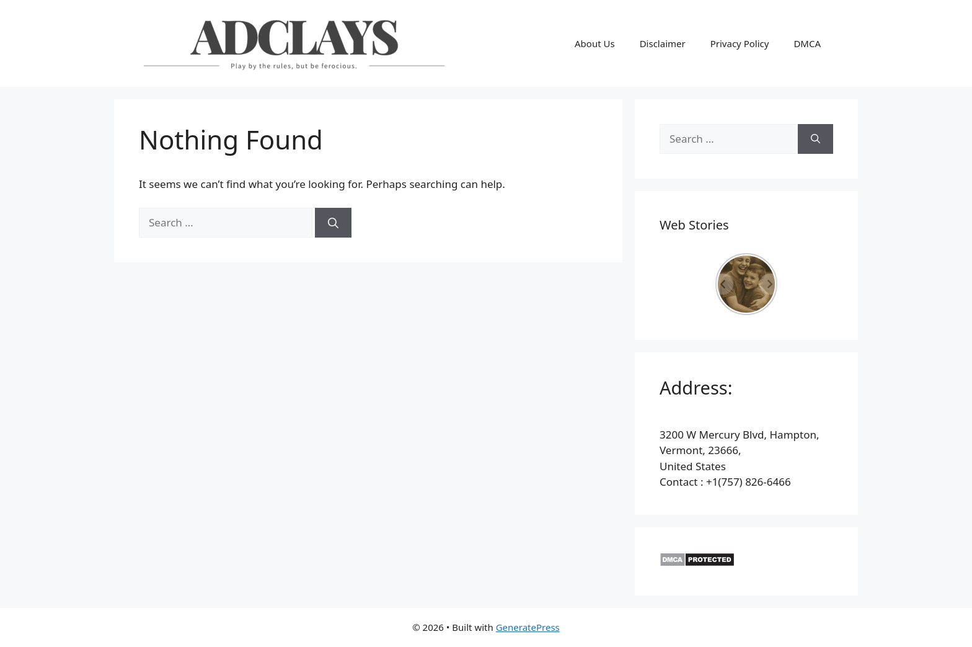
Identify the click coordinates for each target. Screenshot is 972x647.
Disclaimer (663, 43)
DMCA (807, 43)
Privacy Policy (739, 43)
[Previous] (722, 284)
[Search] (333, 223)
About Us (595, 43)
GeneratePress (528, 627)
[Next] (769, 284)
